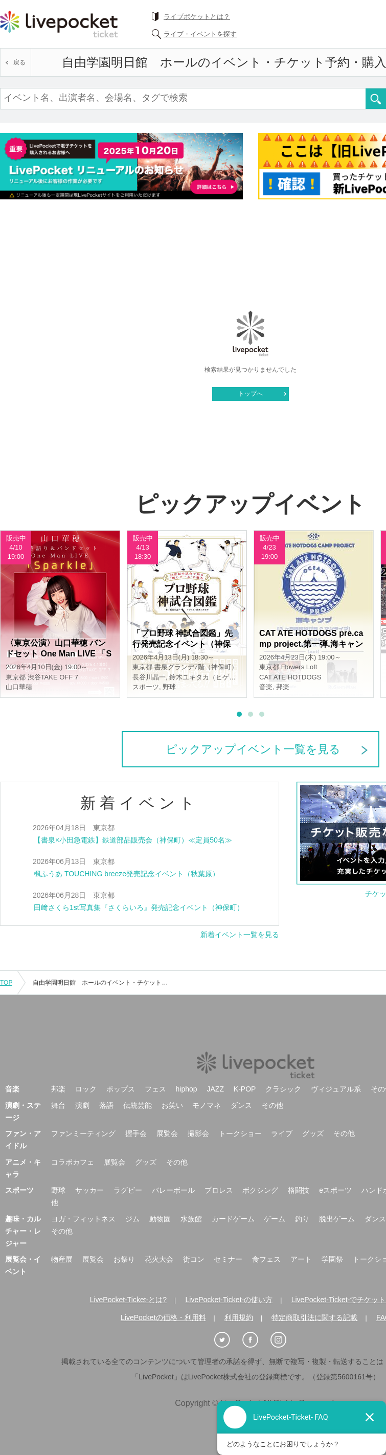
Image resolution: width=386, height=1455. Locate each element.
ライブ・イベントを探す (200, 34)
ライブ (281, 1133)
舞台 (58, 1105)
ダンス (241, 1105)
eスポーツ (335, 1190)
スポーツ (19, 1190)
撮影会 (198, 1133)
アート (301, 1259)
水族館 (191, 1219)
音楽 (12, 1089)
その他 (272, 1105)
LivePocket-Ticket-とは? (128, 1299)
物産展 (62, 1259)
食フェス (266, 1259)
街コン (194, 1259)
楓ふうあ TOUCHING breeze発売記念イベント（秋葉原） (126, 874)
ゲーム (274, 1219)
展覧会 (167, 1133)
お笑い (172, 1105)
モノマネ (206, 1105)
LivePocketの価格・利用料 (163, 1317)
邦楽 (58, 1089)
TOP (6, 982)
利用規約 (238, 1317)
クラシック (283, 1089)
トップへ (250, 393)
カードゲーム (233, 1219)
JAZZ (215, 1089)
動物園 (160, 1219)
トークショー (240, 1133)
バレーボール (173, 1190)
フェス (155, 1089)
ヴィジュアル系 (336, 1089)
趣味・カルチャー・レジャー (23, 1231)
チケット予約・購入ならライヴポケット (59, 24)
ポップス (120, 1089)
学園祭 (332, 1259)
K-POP (245, 1089)
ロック (86, 1089)
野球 (58, 1190)
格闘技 (298, 1190)
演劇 (82, 1105)
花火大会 (159, 1259)
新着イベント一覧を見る (239, 934)
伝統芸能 (137, 1105)
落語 (106, 1105)
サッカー (89, 1190)
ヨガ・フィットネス (83, 1219)
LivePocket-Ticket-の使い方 (229, 1299)
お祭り (124, 1259)
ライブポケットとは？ (197, 16)
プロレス (219, 1190)
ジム (132, 1219)
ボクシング (260, 1190)
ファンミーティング (83, 1133)
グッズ (313, 1133)
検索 (376, 98)
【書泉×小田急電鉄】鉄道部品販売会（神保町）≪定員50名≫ (133, 840)
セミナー (228, 1259)
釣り (302, 1219)
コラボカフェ (72, 1162)
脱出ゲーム (337, 1219)
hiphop (186, 1089)
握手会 (136, 1133)
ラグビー (127, 1190)
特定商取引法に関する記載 (314, 1317)
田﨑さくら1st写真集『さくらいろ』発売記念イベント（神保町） (139, 907)
